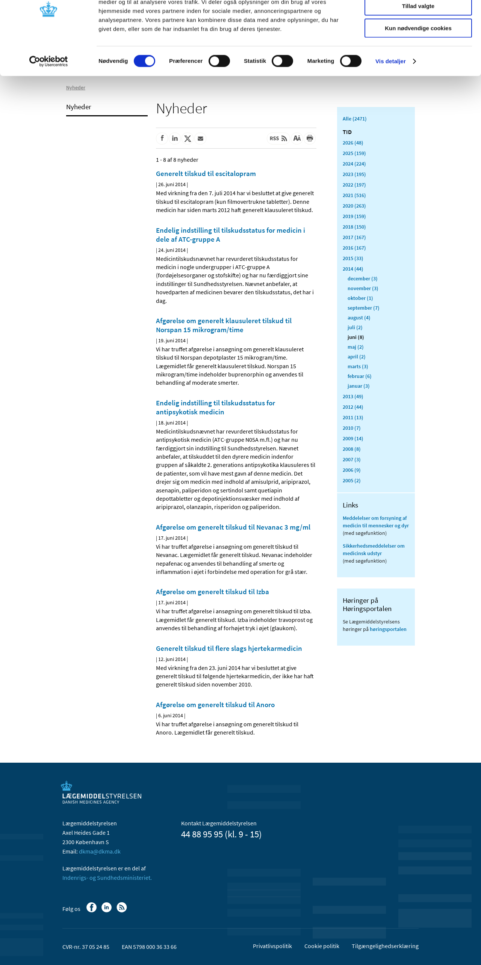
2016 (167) (354, 247)
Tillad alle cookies (418, 18)
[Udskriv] (310, 138)
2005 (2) (352, 480)
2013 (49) (353, 396)
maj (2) (356, 346)
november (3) (363, 288)
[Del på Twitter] (188, 138)
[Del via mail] (200, 138)
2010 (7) (352, 428)
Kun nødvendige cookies (418, 62)
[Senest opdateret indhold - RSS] (278, 138)
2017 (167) (354, 237)
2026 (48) (353, 142)
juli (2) (355, 327)
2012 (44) (353, 406)
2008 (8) (352, 449)
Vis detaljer (390, 95)
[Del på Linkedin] (175, 138)
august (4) (359, 317)
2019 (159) (354, 216)
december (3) (363, 278)
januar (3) (359, 385)
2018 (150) (354, 226)
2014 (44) (353, 268)
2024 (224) (354, 163)
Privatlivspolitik (272, 946)
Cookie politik (321, 946)
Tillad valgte (418, 41)
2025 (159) (354, 153)
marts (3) (358, 366)
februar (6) (360, 376)
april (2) (357, 356)
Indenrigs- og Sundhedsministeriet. (107, 877)
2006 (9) (352, 470)
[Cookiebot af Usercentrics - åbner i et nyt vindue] (49, 95)
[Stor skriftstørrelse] (297, 138)
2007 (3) (352, 459)
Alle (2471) (355, 118)
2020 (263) (354, 205)
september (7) (364, 307)
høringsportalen (388, 629)
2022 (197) (354, 184)
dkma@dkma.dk (100, 851)
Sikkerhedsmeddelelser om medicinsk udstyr (374, 549)
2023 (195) (354, 174)
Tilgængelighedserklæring (385, 946)
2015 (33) (353, 258)
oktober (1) (360, 298)
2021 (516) (354, 195)
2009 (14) (353, 438)
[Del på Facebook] (162, 138)
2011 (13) (353, 417)
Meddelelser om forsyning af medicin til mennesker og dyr (376, 522)
